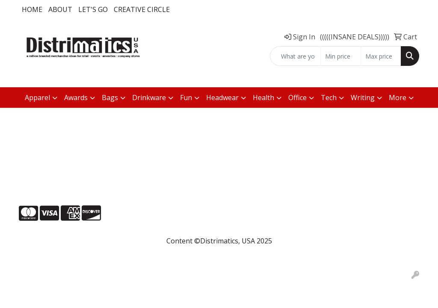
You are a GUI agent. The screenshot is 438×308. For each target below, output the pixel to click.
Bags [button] (110, 97)
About (60, 9)
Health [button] (263, 97)
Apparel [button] (37, 97)
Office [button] (297, 97)
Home (32, 9)
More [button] (397, 97)
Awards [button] (76, 97)
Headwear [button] (222, 97)
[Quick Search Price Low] (340, 56)
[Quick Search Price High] (381, 56)
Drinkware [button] (149, 97)
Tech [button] (329, 97)
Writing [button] (363, 97)
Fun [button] (186, 97)
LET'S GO (93, 9)
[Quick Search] (295, 56)
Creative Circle (142, 9)
